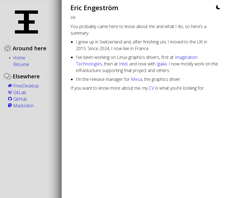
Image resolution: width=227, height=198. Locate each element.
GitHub (17, 99)
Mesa (136, 79)
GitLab (16, 92)
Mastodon (20, 106)
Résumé (21, 64)
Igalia (162, 64)
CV (151, 88)
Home (19, 58)
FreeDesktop (23, 86)
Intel (123, 64)
